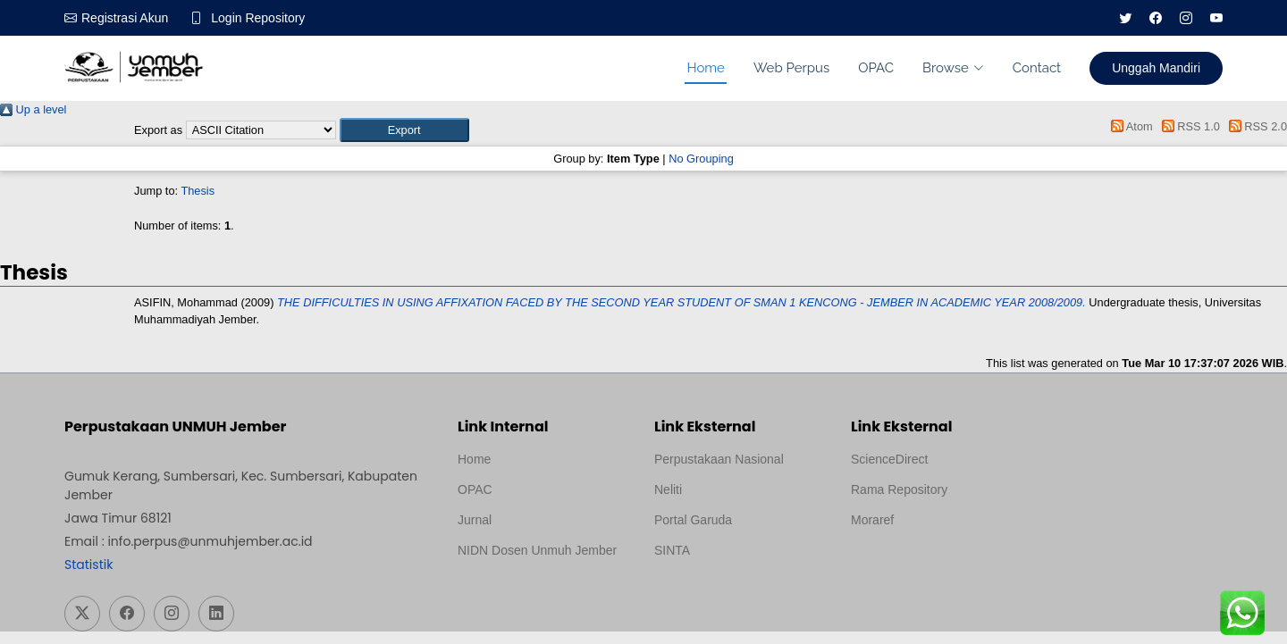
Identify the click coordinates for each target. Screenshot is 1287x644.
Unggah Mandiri (1156, 68)
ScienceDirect (889, 459)
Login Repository (258, 18)
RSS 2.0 (1255, 126)
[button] (404, 130)
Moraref (872, 520)
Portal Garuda (693, 520)
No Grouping (701, 158)
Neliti (668, 489)
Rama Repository (899, 489)
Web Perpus (791, 68)
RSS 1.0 (1188, 126)
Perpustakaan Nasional (719, 459)
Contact (1037, 68)
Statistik (88, 564)
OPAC (876, 68)
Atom (1129, 126)
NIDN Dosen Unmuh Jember (537, 550)
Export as (158, 130)
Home (705, 68)
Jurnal (475, 520)
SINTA (672, 550)
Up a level (33, 109)
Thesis (197, 190)
